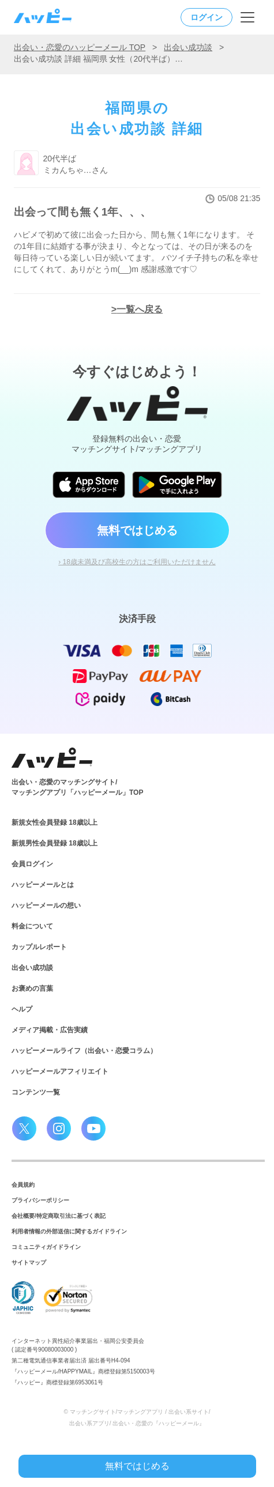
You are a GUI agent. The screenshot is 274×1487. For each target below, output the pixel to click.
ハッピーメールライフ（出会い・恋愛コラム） (84, 1051)
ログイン (206, 17)
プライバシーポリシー (40, 1200)
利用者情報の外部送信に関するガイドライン (69, 1231)
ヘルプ (22, 1009)
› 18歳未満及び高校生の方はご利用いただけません (137, 562)
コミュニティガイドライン (46, 1247)
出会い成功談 (188, 47)
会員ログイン (32, 864)
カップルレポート (39, 947)
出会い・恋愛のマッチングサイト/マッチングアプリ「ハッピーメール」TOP (77, 787)
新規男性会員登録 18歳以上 (54, 843)
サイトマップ (29, 1262)
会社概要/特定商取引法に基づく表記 (59, 1216)
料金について (32, 926)
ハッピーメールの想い (46, 905)
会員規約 (23, 1185)
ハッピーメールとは (43, 885)
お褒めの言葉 (32, 988)
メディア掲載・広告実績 (50, 1030)
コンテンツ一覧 (36, 1092)
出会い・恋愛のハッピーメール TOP (79, 47)
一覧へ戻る (140, 309)
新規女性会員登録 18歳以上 (54, 822)
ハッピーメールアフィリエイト (60, 1071)
